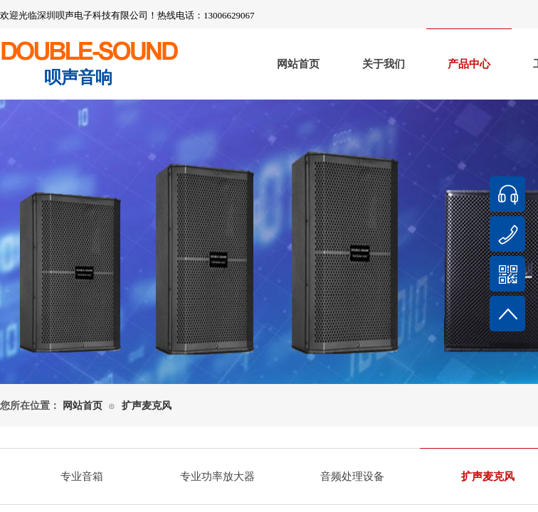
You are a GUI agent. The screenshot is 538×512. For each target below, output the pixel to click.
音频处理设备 (352, 476)
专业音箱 (81, 476)
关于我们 (383, 64)
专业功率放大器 (217, 476)
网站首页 (298, 64)
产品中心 (469, 64)
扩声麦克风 (147, 405)
